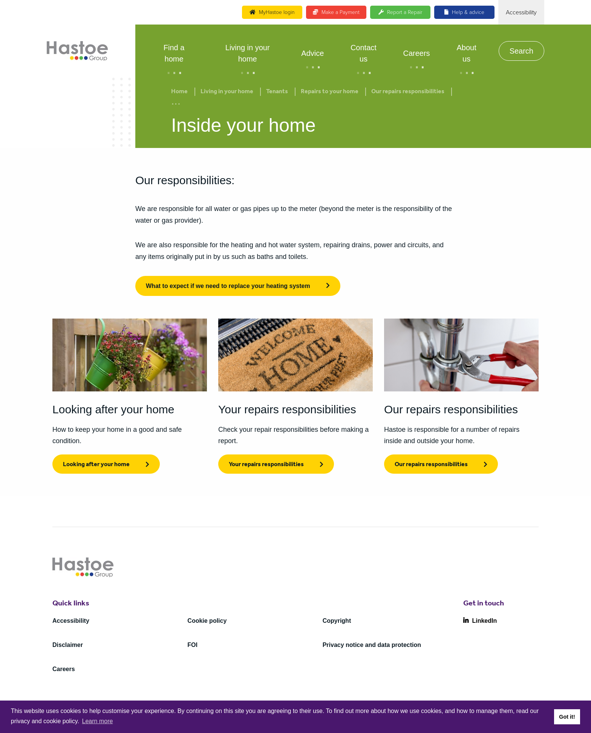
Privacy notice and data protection (372, 645)
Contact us (364, 53)
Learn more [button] (97, 721)
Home (179, 92)
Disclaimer (67, 645)
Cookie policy (207, 621)
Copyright (337, 621)
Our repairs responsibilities (407, 92)
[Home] (77, 51)
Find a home (174, 53)
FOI (192, 645)
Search (521, 51)
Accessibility (70, 621)
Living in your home (247, 53)
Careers (416, 53)
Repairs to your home (329, 92)
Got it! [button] (567, 717)
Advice (312, 53)
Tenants (277, 92)
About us (466, 53)
